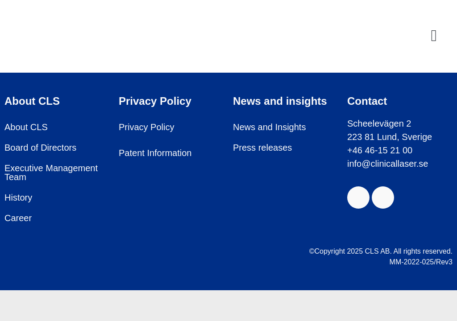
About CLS (26, 127)
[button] (434, 36)
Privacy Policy (146, 127)
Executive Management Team (51, 172)
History (18, 197)
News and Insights (269, 127)
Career (18, 218)
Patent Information (155, 153)
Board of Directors (40, 147)
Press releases (262, 147)
